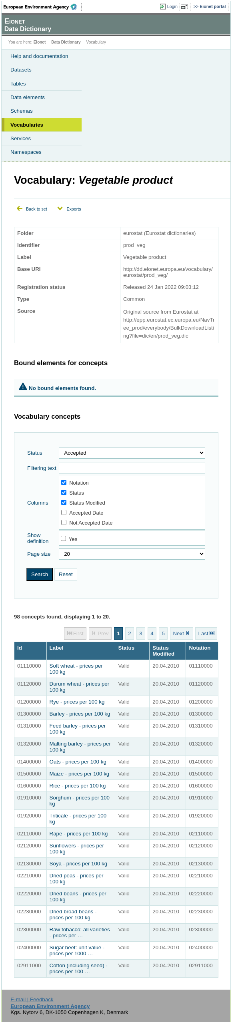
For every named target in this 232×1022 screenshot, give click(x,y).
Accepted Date (82, 513)
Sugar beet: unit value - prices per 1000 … (77, 950)
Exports (73, 209)
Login (172, 6)
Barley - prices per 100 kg (80, 714)
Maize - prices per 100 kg (80, 774)
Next (178, 633)
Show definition (37, 538)
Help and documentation (39, 56)
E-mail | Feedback (31, 999)
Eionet (40, 42)
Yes (73, 539)
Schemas (21, 111)
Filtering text (41, 468)
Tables (18, 84)
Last (203, 633)
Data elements (27, 97)
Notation (74, 483)
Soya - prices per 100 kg (78, 864)
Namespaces (26, 152)
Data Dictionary (65, 42)
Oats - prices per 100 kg (78, 762)
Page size (39, 554)
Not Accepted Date (86, 523)
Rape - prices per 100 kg (79, 834)
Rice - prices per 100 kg (78, 786)
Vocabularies (26, 125)
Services (20, 138)
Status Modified (83, 503)
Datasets (21, 70)
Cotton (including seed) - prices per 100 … (79, 968)
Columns (37, 503)
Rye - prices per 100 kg (77, 702)
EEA (43, 7)
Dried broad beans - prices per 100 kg (73, 915)
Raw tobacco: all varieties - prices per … (80, 932)
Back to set (36, 209)
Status (34, 453)
